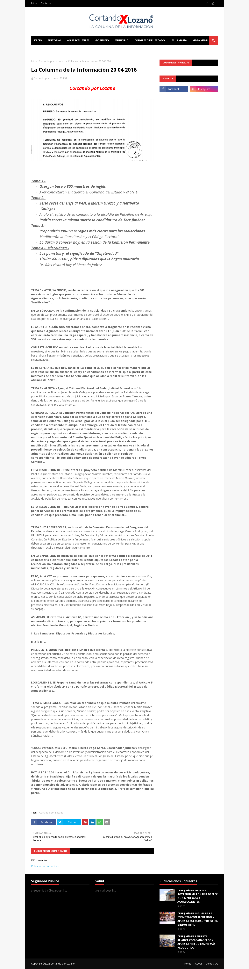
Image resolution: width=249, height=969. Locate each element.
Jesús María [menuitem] (179, 40)
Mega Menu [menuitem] (200, 40)
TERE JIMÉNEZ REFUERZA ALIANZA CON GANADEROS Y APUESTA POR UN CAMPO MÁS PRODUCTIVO (196, 942)
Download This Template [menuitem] (112, 49)
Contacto (46, 3)
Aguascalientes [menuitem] (78, 40)
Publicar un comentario (45, 866)
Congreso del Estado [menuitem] (149, 40)
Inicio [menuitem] (38, 40)
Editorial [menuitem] (54, 40)
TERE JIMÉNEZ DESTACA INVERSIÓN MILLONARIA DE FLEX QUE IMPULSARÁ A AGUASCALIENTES (197, 896)
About (198, 963)
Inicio (34, 3)
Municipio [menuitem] (122, 40)
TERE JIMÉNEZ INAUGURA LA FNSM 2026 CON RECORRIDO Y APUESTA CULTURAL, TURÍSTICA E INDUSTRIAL (197, 919)
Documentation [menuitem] (74, 49)
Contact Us (212, 963)
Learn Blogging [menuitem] (45, 49)
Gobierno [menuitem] (102, 40)
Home (187, 963)
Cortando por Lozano (51, 61)
